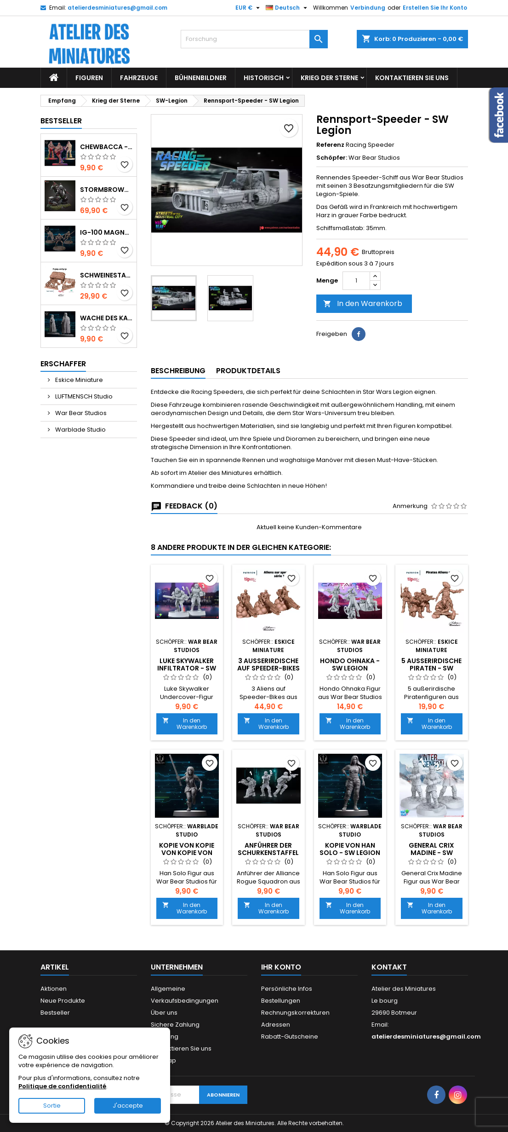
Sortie (52, 1105)
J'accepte (128, 1105)
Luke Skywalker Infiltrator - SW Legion (186, 668)
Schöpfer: (331, 158)
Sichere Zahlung (175, 1024)
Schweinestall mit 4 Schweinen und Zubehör (106, 275)
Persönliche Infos (286, 988)
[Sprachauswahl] (287, 8)
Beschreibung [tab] (178, 370)
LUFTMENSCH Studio (83, 396)
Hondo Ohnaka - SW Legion (350, 664)
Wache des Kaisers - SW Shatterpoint (106, 318)
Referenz (330, 145)
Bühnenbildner (201, 77)
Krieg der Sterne (329, 77)
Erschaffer (63, 363)
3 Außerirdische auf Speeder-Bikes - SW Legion (268, 668)
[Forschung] (254, 39)
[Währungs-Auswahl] (248, 8)
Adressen (275, 1024)
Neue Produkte (62, 1000)
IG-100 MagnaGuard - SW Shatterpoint (106, 232)
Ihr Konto (281, 967)
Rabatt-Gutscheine (289, 1036)
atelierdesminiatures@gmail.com (117, 8)
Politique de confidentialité (62, 1086)
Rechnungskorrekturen (295, 1012)
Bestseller (61, 121)
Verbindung (367, 8)
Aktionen (53, 988)
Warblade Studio (80, 429)
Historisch (264, 77)
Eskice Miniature (78, 379)
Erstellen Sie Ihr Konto (435, 8)
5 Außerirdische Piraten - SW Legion (431, 668)
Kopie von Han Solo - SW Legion (350, 849)
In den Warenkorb (362, 303)
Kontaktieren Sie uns (412, 77)
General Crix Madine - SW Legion (431, 853)
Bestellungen (280, 1000)
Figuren (89, 77)
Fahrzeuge (139, 77)
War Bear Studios (80, 413)
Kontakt (389, 967)
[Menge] (356, 280)
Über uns (164, 1012)
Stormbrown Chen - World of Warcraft (106, 189)
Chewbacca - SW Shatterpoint (106, 146)
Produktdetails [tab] (248, 370)
